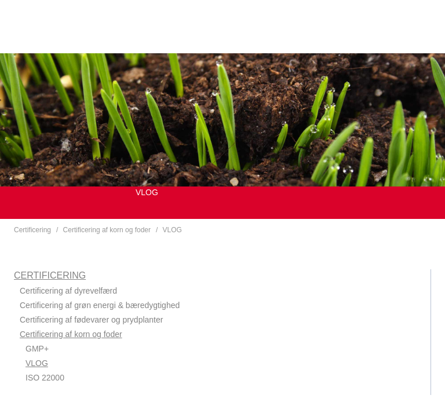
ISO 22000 (44, 377)
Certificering (32, 230)
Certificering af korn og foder (107, 230)
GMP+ (37, 348)
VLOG (172, 230)
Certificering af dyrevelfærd (68, 290)
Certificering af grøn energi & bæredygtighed (100, 305)
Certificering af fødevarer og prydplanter (91, 319)
